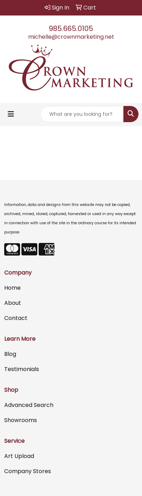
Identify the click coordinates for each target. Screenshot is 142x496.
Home (12, 288)
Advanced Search (28, 405)
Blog (10, 354)
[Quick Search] (82, 114)
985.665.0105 (71, 28)
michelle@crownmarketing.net (71, 37)
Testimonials (21, 369)
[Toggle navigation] (11, 114)
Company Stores (27, 471)
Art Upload (19, 456)
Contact (15, 318)
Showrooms (20, 420)
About (12, 303)
